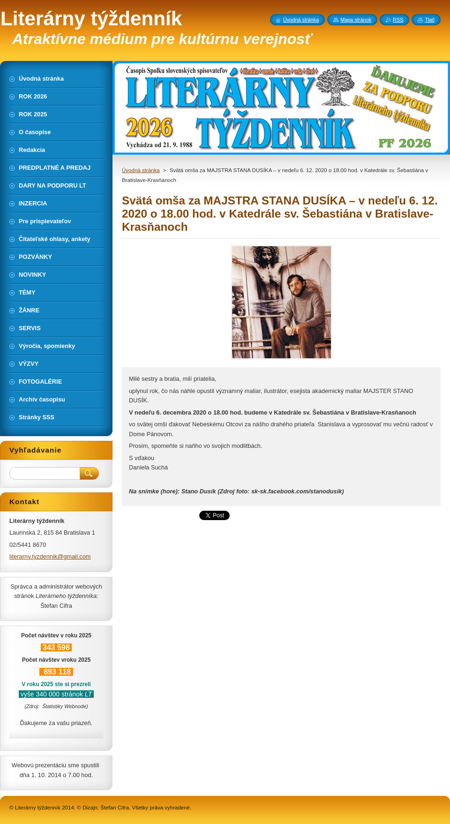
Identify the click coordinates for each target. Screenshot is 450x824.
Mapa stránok (355, 20)
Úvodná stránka (141, 170)
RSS (398, 20)
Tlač (430, 20)
